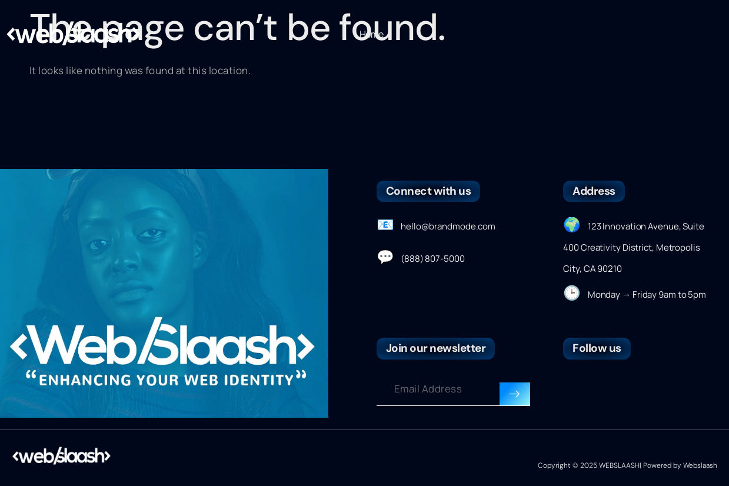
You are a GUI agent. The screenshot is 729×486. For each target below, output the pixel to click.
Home (371, 34)
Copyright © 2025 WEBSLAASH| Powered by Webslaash (627, 465)
